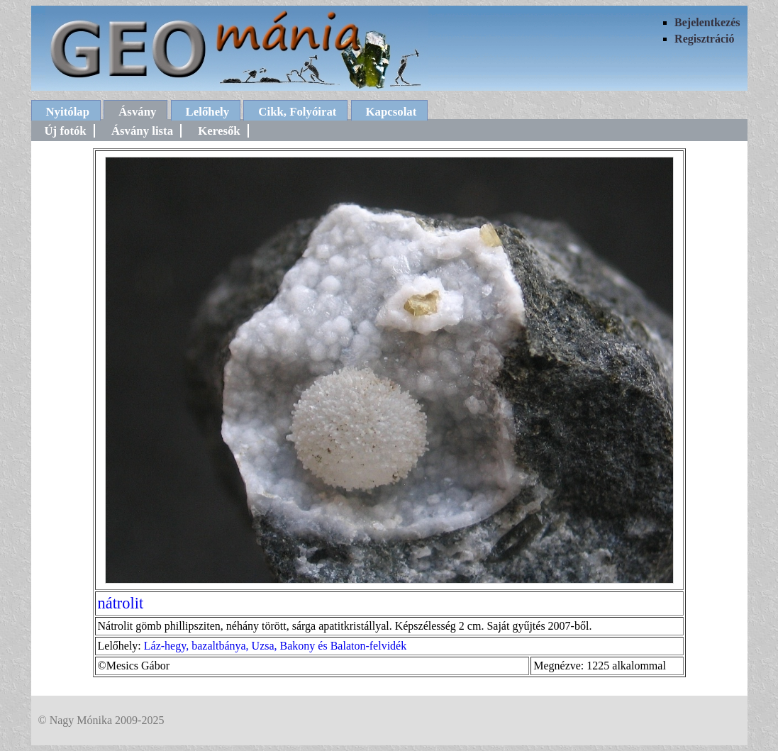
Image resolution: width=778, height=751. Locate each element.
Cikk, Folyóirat (297, 111)
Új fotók (66, 131)
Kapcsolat (391, 111)
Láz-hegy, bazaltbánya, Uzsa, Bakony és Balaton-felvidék (275, 646)
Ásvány (137, 111)
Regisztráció (704, 39)
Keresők (219, 131)
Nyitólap (68, 111)
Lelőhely (208, 111)
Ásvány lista (142, 131)
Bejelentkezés (707, 22)
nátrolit (121, 603)
